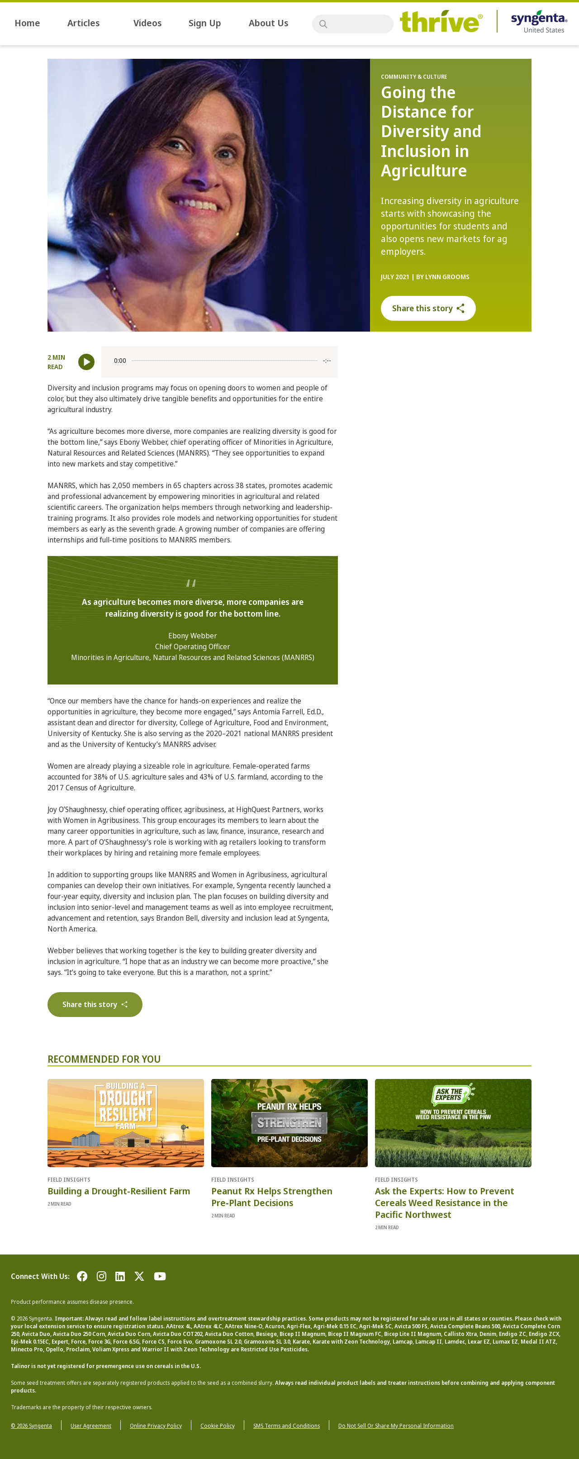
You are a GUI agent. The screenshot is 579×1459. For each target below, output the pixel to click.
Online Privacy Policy (156, 1426)
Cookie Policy (217, 1426)
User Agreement (91, 1426)
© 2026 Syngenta (31, 1426)
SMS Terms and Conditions (286, 1426)
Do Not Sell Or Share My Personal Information (396, 1426)
